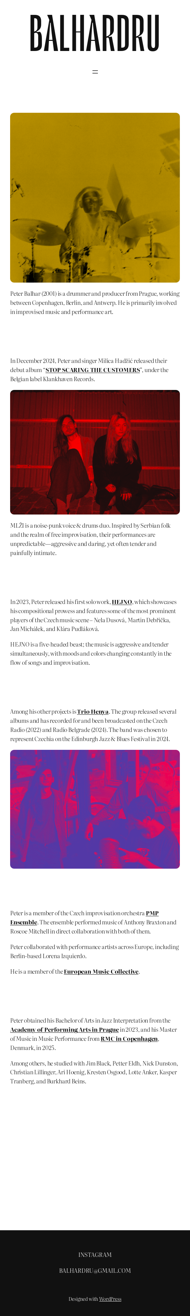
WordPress (110, 1298)
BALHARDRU (95, 38)
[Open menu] (95, 72)
